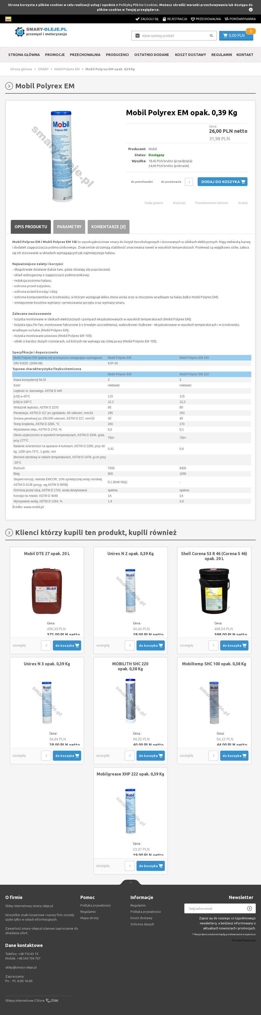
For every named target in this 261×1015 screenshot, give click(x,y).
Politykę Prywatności (244, 940)
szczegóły (19, 645)
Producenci (117, 55)
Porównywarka (243, 19)
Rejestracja (177, 19)
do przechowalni (142, 181)
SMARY (43, 69)
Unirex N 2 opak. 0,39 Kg (130, 553)
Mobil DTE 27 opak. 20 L (47, 553)
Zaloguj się (150, 19)
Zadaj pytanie (154, 202)
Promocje (55, 55)
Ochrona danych (142, 924)
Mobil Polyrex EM (67, 69)
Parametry (69, 226)
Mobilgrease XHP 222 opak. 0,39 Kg (130, 774)
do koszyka (64, 645)
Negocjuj (179, 202)
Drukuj (242, 202)
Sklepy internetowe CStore (25, 1000)
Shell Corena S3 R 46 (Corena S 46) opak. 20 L (214, 556)
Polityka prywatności (145, 911)
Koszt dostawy (190, 55)
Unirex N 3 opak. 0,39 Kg (47, 664)
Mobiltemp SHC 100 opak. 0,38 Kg (214, 664)
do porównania (171, 181)
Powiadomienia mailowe (211, 202)
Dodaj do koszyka (220, 182)
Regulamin (221, 55)
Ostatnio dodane (151, 55)
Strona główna (24, 55)
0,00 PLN (236, 35)
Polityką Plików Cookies (138, 5)
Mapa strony (89, 918)
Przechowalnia (208, 19)
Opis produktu (31, 226)
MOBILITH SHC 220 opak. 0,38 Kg (130, 666)
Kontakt (244, 55)
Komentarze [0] (108, 226)
